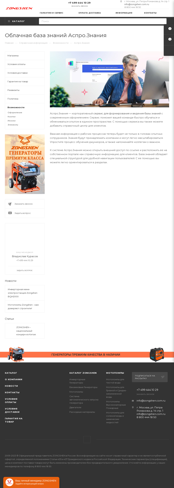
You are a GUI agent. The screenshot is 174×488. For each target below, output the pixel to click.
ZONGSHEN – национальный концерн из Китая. (26, 331)
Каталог (11, 373)
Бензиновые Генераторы (83, 387)
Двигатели (75, 407)
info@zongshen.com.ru (136, 4)
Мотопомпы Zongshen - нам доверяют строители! (23, 306)
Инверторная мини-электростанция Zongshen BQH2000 (22, 293)
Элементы (13, 124)
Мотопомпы (76, 391)
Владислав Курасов (25, 256)
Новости (10, 280)
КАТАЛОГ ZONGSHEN (83, 373)
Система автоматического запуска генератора (83, 399)
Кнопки (11, 116)
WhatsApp (87, 439)
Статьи (9, 318)
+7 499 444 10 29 (79, 2)
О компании (13, 379)
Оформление (15, 112)
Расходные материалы (82, 412)
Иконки (11, 120)
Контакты (12, 392)
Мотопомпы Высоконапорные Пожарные (116, 404)
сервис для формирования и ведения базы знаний (127, 113)
